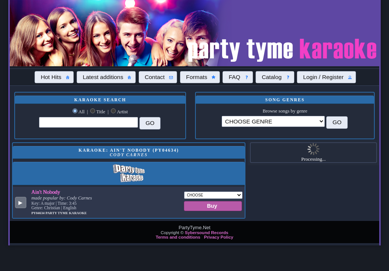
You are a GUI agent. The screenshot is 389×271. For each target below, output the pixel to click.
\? (273, 121)
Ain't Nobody (45, 192)
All (82, 111)
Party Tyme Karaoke (66, 213)
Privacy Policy (218, 237)
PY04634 (38, 213)
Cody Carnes (79, 198)
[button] (54, 77)
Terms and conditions (178, 237)
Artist (122, 111)
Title (100, 111)
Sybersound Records (207, 232)
